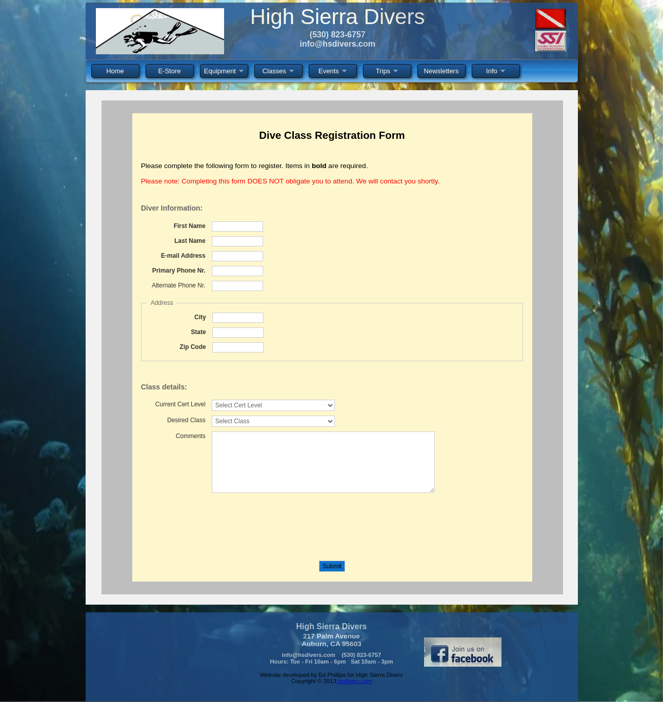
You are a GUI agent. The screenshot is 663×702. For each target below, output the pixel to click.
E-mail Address (183, 255)
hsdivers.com (354, 681)
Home (115, 71)
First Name (190, 226)
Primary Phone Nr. (179, 270)
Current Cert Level (180, 404)
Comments (191, 436)
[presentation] (219, 522)
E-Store (169, 71)
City (200, 317)
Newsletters (441, 71)
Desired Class (186, 420)
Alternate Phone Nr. (179, 285)
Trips (387, 72)
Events (332, 72)
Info (495, 72)
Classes (278, 72)
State (198, 332)
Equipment (224, 72)
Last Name (190, 240)
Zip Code (192, 346)
